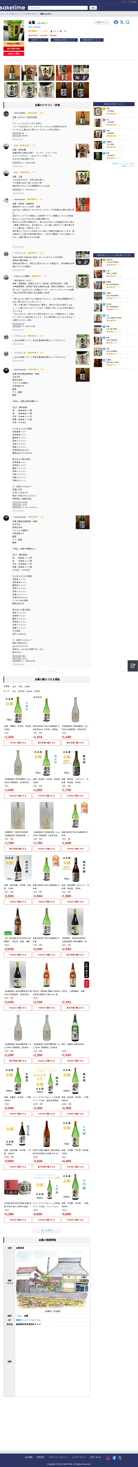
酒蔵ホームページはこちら (28, 1320)
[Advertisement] (42, 1421)
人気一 (108, 271)
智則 (107, 153)
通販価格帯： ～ (42, 35)
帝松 (107, 349)
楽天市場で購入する (46, 743)
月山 (107, 119)
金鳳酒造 (37, 27)
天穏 (107, 131)
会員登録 (134, 2)
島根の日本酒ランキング (114, 104)
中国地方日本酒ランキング (64, 40)
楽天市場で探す (14, 49)
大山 (107, 315)
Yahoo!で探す (14, 54)
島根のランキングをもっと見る (123, 163)
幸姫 (107, 337)
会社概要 (29, 1457)
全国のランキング (128, 166)
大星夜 (108, 293)
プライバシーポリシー (58, 1457)
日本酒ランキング (38, 40)
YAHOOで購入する (18, 743)
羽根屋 (108, 282)
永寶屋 (108, 360)
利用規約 (40, 1457)
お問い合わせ (95, 1457)
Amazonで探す (13, 44)
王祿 (107, 108)
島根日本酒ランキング (92, 40)
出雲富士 (109, 142)
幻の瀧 (108, 304)
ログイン (125, 2)
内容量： (7, 686)
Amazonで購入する (17, 796)
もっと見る (46, 1230)
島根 (30, 27)
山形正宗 (109, 260)
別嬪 (107, 326)
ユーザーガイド (79, 1457)
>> (54, 672)
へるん (19, 1316)
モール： (7, 691)
